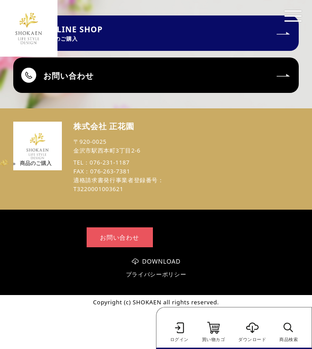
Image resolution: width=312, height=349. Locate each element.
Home (7, 163)
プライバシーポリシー (156, 274)
